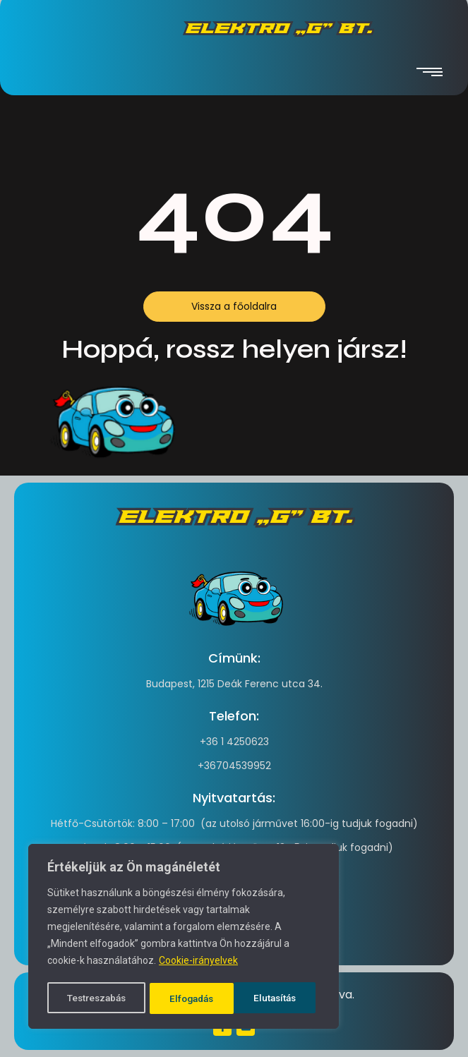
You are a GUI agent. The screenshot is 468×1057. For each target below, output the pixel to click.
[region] (183, 938)
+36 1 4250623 (234, 742)
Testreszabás (96, 998)
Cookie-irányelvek (198, 963)
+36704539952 (234, 766)
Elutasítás (191, 998)
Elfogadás (278, 998)
